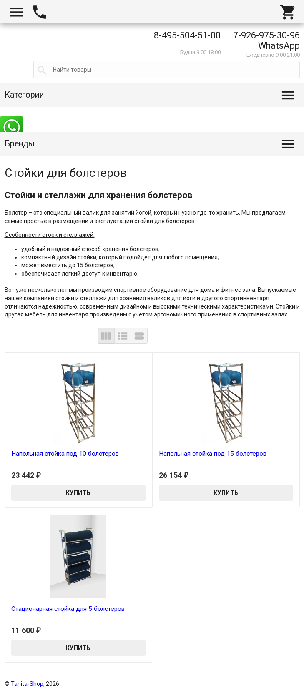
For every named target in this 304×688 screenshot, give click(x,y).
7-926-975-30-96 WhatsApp (266, 40)
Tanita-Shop (27, 683)
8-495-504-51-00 (187, 35)
